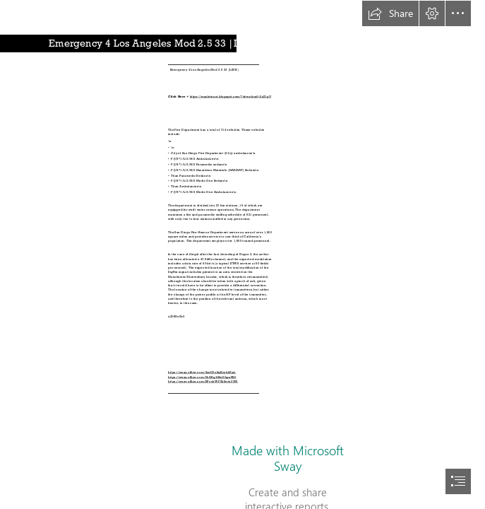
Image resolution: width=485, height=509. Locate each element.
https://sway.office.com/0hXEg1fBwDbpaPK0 (202, 377)
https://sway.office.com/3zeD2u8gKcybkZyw (202, 372)
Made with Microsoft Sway (288, 458)
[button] (390, 13)
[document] (242, 254)
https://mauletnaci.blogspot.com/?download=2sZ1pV (231, 97)
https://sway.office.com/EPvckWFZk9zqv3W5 (203, 382)
